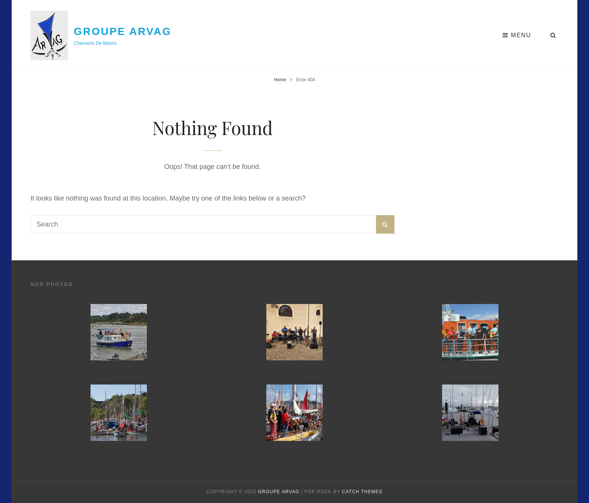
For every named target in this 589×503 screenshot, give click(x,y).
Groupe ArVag (122, 31)
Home (280, 79)
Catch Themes (362, 491)
